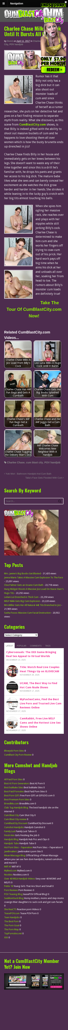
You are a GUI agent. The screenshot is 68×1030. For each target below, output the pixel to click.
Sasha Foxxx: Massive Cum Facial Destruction (27, 612)
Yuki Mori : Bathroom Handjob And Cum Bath (27, 474)
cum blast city (34, 462)
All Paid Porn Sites (13, 779)
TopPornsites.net (13, 933)
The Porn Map (11, 929)
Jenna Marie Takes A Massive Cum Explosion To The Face (33, 577)
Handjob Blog (11, 839)
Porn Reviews (11, 890)
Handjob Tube (11, 843)
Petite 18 (8, 886)
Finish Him (9, 835)
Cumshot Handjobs (14, 827)
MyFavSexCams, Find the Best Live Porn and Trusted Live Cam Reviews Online (40, 703)
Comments (36, 646)
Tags (47, 646)
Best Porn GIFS (12, 795)
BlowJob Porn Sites (14, 750)
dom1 (10, 41)
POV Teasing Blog (13, 894)
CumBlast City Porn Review (18, 754)
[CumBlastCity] (34, 67)
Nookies (8, 874)
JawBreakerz (10, 851)
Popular (21, 646)
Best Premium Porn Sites (16, 799)
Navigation (16, 3)
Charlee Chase (16, 462)
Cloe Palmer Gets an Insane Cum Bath (23, 585)
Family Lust (9, 831)
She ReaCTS (10, 909)
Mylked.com (10, 870)
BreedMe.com (11, 803)
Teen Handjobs (12, 917)
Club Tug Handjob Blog (16, 807)
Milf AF (7, 866)
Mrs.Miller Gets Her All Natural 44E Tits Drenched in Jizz (32, 605)
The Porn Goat (11, 925)
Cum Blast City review (15, 819)
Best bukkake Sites (13, 787)
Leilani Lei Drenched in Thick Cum (21, 597)
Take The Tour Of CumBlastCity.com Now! (34, 309)
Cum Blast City (11, 815)
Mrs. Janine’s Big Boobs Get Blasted (22, 573)
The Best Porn (11, 921)
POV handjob (16, 44)
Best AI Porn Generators (16, 783)
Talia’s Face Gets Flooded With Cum (44, 478)
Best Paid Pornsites (14, 791)
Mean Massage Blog (14, 855)
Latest (9, 646)
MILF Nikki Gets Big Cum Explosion (22, 601)
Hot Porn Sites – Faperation (18, 847)
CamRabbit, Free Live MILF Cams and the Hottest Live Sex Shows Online (40, 722)
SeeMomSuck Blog (14, 898)
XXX (6, 937)
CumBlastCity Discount (15, 823)
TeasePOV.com (12, 913)
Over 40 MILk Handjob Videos (19, 878)
